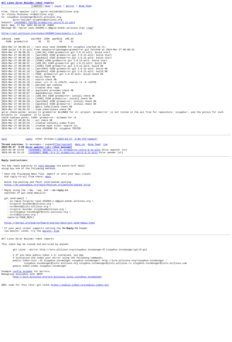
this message (46, 196)
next (4, 164)
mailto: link (50, 274)
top (105, 171)
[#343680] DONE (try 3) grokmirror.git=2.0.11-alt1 (63, 181)
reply (29, 164)
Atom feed (90, 7)
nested (66, 171)
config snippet (22, 321)
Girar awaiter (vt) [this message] (49, 174)
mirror (76, 7)
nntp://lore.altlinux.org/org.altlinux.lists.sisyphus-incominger (57, 328)
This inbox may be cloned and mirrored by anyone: (35, 289)
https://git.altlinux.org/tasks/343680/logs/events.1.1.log (41, 39)
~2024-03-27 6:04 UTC (71, 164)
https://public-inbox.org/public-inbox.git (80, 338)
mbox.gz (80, 171)
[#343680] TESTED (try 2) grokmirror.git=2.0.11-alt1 (64, 178)
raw (90, 32)
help (53, 7)
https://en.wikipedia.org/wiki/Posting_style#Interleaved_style (47, 218)
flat (58, 171)
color (63, 7)
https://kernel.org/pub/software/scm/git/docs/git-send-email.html (49, 264)
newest (92, 164)
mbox (48, 209)
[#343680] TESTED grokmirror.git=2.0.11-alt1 (44, 26)
